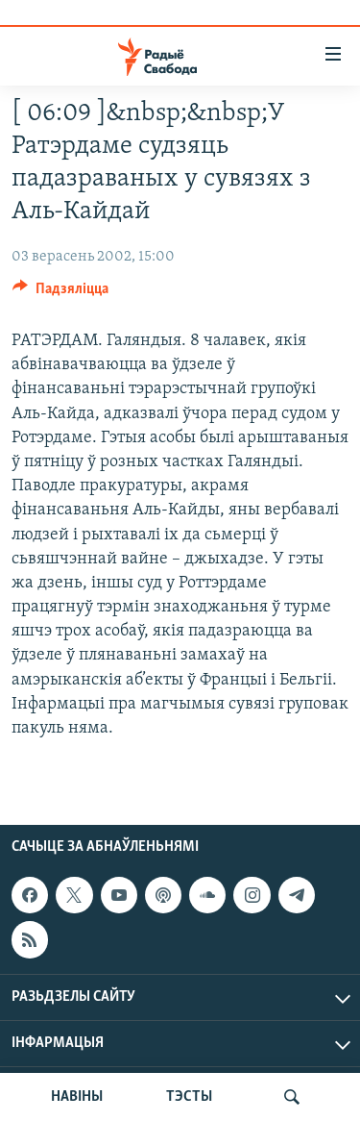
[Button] (60, 293)
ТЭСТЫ (189, 1097)
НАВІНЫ (77, 1097)
